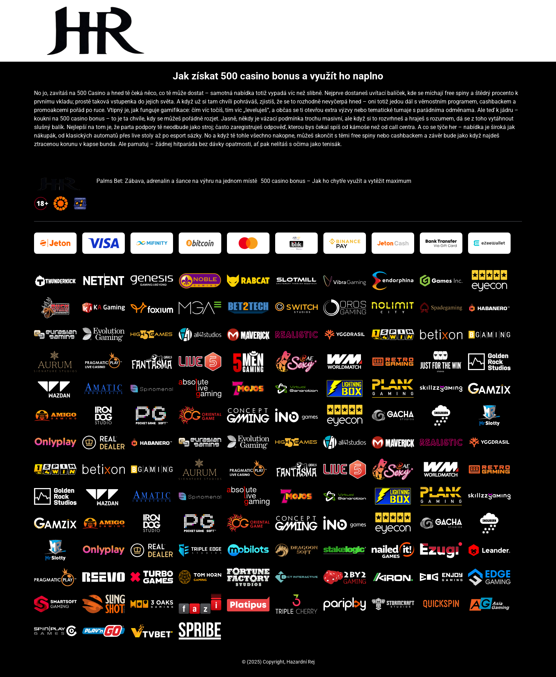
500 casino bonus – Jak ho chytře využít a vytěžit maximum (336, 181)
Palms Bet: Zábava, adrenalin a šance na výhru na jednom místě (176, 181)
